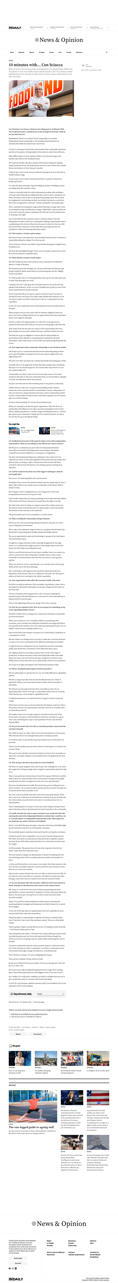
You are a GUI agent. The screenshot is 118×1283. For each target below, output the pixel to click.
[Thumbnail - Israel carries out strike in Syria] (72, 1153)
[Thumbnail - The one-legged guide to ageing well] (22, 430)
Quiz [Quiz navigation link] (60, 52)
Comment (37, 1034)
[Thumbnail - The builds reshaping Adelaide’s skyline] (46, 1062)
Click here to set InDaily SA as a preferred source (29, 1014)
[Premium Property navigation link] (99, 28)
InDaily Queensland (76, 1255)
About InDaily (104, 1278)
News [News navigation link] (12, 52)
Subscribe (18, 1258)
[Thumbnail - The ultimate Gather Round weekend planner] (72, 1062)
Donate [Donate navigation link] (68, 52)
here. (42, 1002)
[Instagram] (13, 1268)
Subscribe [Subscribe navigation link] (79, 52)
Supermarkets (50, 1027)
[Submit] (62, 994)
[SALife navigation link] (39, 28)
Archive (71, 1252)
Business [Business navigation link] (21, 52)
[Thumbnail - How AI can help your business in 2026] (20, 1062)
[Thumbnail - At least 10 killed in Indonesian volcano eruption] (98, 1153)
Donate (18, 1263)
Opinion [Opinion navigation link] (31, 52)
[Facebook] (10, 1268)
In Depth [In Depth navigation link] (41, 52)
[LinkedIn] (16, 1268)
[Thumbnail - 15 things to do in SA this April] (98, 1061)
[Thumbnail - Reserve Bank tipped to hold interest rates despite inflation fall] (52, 431)
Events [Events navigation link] (51, 52)
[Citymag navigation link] (59, 28)
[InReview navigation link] (79, 28)
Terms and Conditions (56, 1252)
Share (18, 1034)
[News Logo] (59, 40)
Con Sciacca (26, 1027)
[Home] (19, 27)
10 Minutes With (14, 1027)
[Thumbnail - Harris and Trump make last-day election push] (98, 1110)
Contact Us (94, 1252)
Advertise (51, 1255)
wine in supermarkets (16, 1030)
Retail (42, 1027)
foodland (35, 1027)
